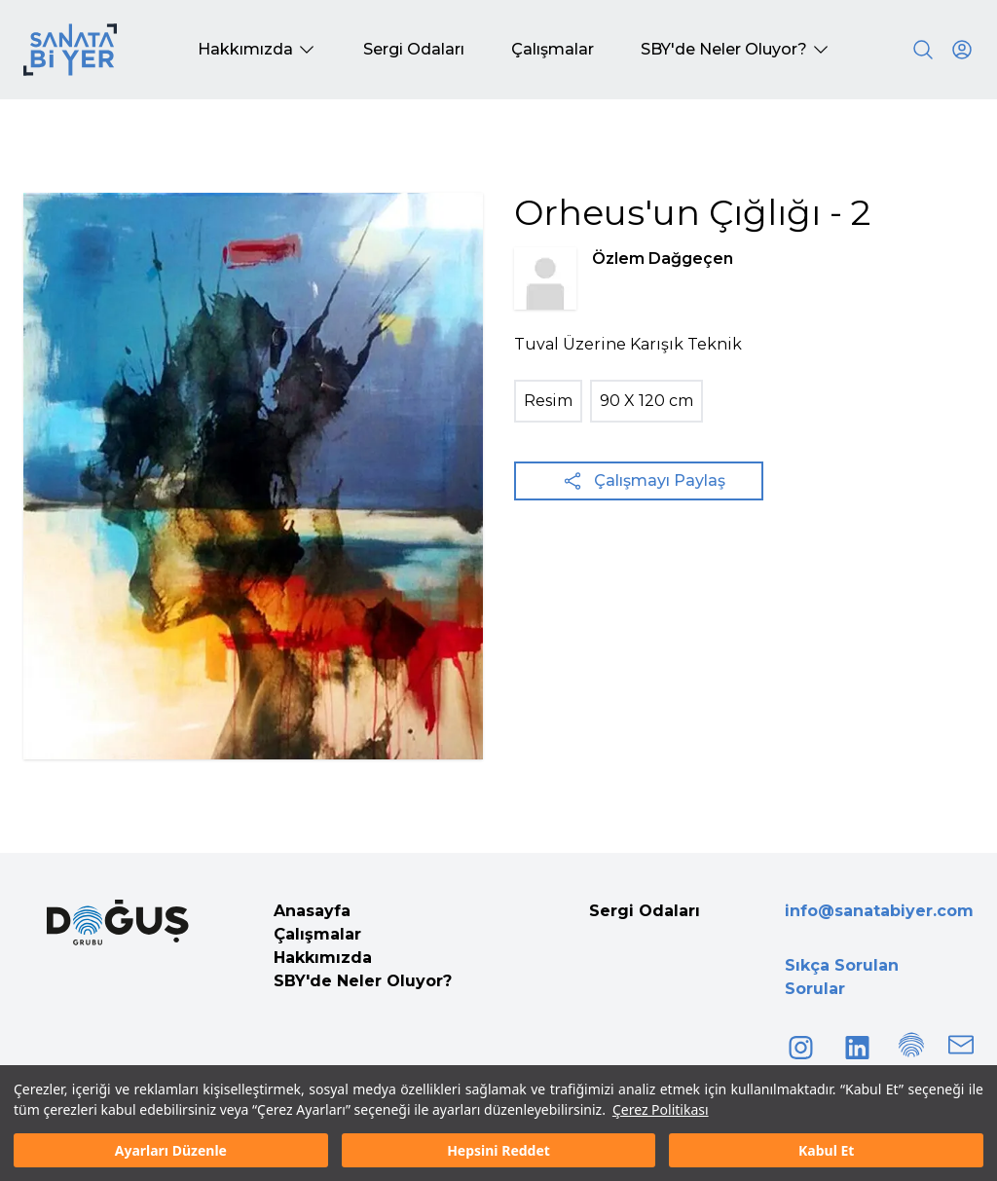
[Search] (923, 49)
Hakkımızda (323, 957)
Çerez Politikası (660, 1109)
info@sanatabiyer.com (879, 911)
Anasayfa (312, 911)
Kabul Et (826, 1150)
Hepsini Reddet (498, 1150)
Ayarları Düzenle (171, 1150)
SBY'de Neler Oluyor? (363, 981)
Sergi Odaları (644, 911)
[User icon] (962, 49)
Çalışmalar (317, 934)
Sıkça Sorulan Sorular (842, 977)
